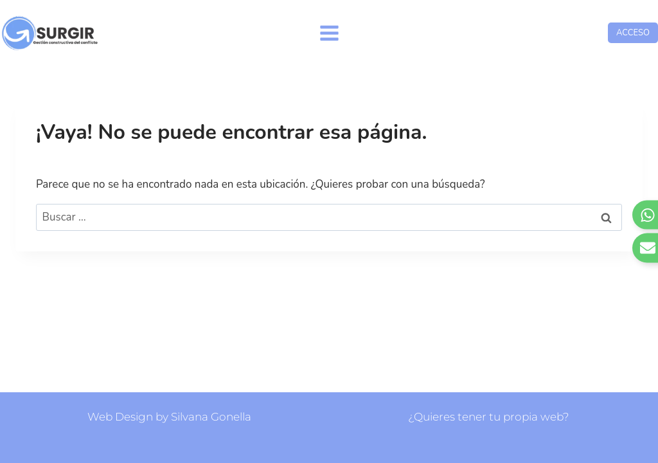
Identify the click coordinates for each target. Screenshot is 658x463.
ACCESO (633, 33)
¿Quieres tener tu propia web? (488, 416)
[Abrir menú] (329, 33)
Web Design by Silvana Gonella (169, 416)
